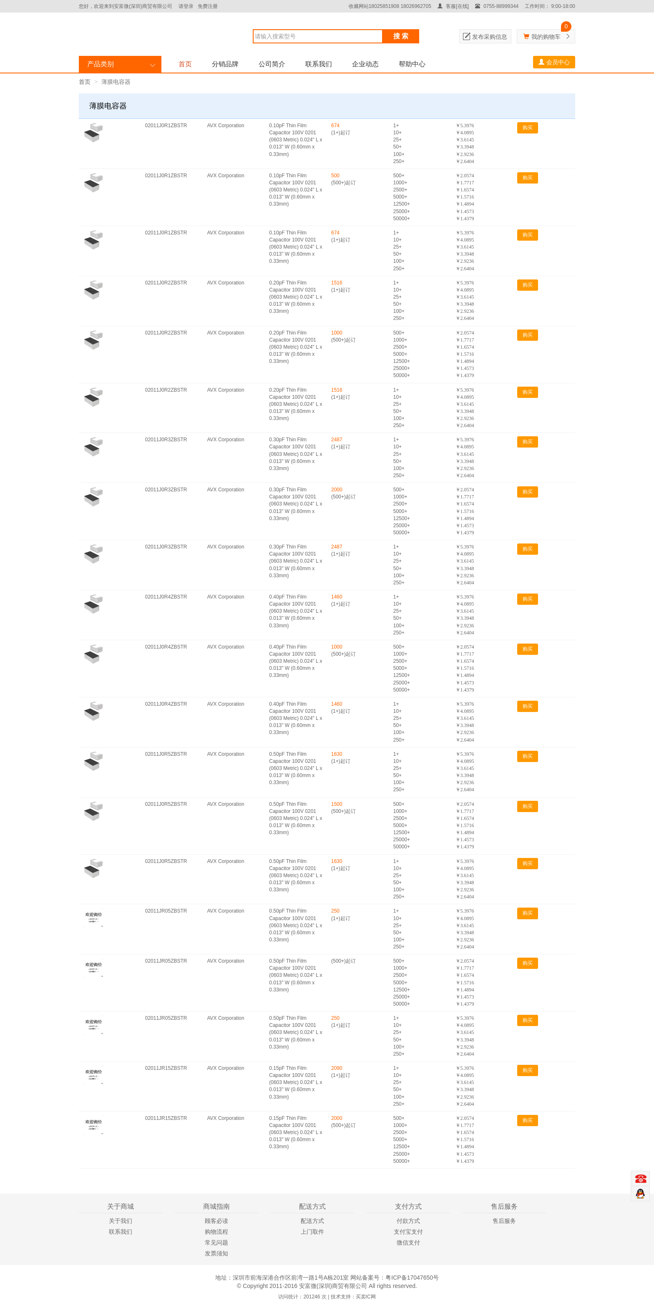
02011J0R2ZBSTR (166, 283)
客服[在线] (453, 6)
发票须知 (216, 1253)
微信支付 (408, 1242)
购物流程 (216, 1231)
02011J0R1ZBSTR (166, 125)
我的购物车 (546, 36)
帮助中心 (412, 64)
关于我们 (120, 1220)
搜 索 (400, 36)
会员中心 (554, 62)
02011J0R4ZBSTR (166, 597)
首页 (185, 64)
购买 (528, 128)
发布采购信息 (489, 36)
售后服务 (504, 1220)
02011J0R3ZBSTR (166, 440)
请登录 (186, 6)
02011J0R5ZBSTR (166, 754)
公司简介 (272, 64)
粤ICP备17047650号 (412, 1277)
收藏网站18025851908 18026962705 (390, 6)
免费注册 (208, 6)
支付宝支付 (408, 1231)
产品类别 (100, 64)
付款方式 (408, 1220)
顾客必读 (216, 1220)
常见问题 (216, 1242)
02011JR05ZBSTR (166, 911)
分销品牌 (225, 64)
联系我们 (318, 64)
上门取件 (312, 1231)
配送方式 (312, 1220)
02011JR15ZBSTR (166, 1068)
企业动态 (365, 64)
